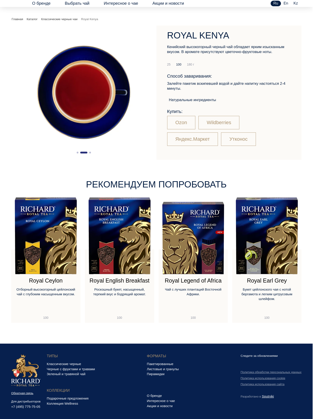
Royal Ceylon (46, 280)
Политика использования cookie (263, 378)
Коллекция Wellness (62, 403)
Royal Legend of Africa (193, 280)
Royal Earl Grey (267, 280)
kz (295, 3)
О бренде (41, 3)
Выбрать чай (77, 3)
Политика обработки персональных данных (271, 372)
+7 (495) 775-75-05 (25, 406)
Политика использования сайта (262, 384)
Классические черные (64, 364)
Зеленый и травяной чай (66, 374)
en (286, 3)
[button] (77, 152)
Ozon (181, 122)
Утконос (238, 139)
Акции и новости (168, 3)
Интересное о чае (121, 3)
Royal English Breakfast (119, 280)
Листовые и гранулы (163, 369)
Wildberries (219, 122)
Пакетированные (160, 364)
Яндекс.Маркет (192, 139)
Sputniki (268, 396)
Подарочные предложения (68, 398)
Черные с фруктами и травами (71, 369)
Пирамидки (155, 374)
